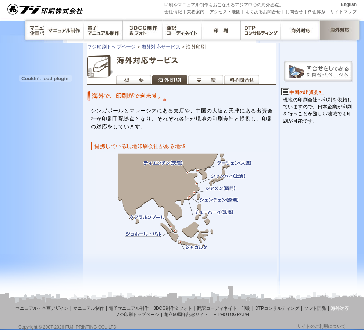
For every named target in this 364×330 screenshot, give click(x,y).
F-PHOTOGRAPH (231, 314)
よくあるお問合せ (263, 11)
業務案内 (195, 11)
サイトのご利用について (321, 326)
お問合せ (294, 11)
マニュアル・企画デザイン (41, 308)
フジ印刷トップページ (111, 47)
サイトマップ (343, 11)
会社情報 (173, 11)
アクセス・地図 (225, 11)
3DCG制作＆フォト (172, 308)
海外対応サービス (161, 47)
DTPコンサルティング (277, 308)
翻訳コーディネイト (217, 308)
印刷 (246, 308)
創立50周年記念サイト (186, 314)
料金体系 (316, 11)
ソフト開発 (315, 308)
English (349, 4)
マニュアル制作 (88, 308)
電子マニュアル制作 (129, 308)
